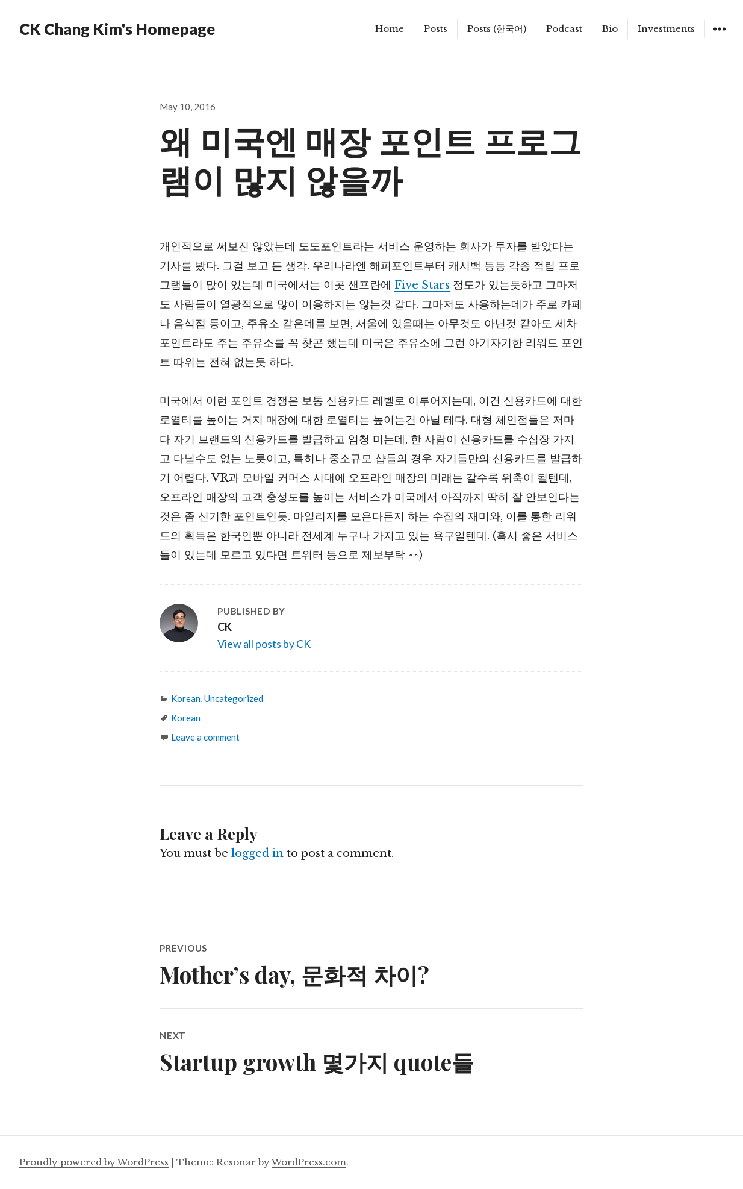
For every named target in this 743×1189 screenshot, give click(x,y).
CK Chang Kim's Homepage (117, 29)
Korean (186, 698)
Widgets (719, 38)
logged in (257, 853)
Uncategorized (233, 698)
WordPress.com (309, 1162)
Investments (666, 28)
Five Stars (422, 285)
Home (389, 28)
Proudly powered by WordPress (94, 1162)
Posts (435, 28)
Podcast (564, 28)
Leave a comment (205, 737)
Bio (610, 28)
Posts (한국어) (496, 28)
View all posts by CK (264, 643)
